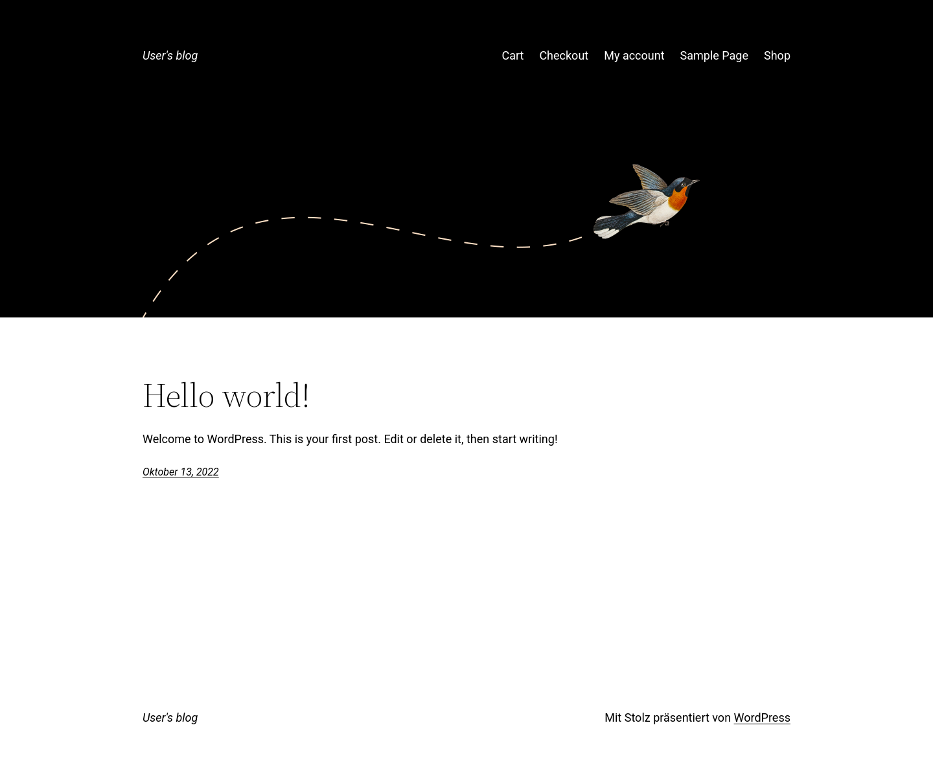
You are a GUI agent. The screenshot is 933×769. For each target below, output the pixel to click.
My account (634, 55)
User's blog (170, 55)
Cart (512, 55)
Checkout (563, 55)
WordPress (762, 717)
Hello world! (226, 395)
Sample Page (714, 55)
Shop (777, 55)
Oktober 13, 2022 (181, 472)
